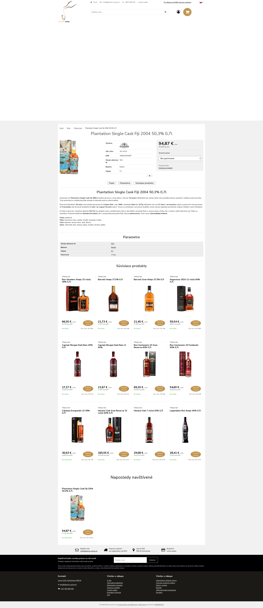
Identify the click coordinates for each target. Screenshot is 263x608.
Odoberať (152, 560)
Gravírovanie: (164, 153)
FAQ (108, 595)
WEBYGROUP (159, 605)
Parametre (125, 183)
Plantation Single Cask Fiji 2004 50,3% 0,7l (77, 489)
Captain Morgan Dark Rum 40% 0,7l (77, 346)
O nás (109, 580)
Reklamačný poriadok (115, 585)
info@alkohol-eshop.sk (111, 2)
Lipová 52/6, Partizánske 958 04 (69, 580)
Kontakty (159, 592)
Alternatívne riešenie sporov (166, 580)
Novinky (159, 588)
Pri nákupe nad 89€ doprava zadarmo (177, 2)
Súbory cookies (161, 585)
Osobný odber (112, 590)
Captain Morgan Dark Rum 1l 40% (112, 346)
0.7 (112, 251)
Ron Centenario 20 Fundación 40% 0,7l (184, 346)
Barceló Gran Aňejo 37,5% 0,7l (149, 279)
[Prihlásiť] (178, 12)
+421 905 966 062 (67, 589)
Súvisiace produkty (166, 168)
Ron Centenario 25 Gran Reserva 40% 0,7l (145, 346)
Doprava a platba (113, 588)
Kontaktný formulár (114, 592)
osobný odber (143, 2)
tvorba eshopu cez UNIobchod (128, 605)
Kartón (113, 247)
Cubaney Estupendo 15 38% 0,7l (76, 411)
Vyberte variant (88, 323)
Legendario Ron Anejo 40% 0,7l (185, 410)
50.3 (112, 244)
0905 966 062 (130, 2)
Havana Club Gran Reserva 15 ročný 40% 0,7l (112, 411)
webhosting (142, 605)
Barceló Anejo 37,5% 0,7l (110, 279)
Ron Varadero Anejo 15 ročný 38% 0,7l (76, 280)
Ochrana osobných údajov (165, 583)
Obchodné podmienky (115, 583)
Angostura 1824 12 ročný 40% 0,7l (185, 280)
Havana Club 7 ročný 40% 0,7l (148, 410)
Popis (111, 183)
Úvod (95, 2)
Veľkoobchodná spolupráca (166, 590)
